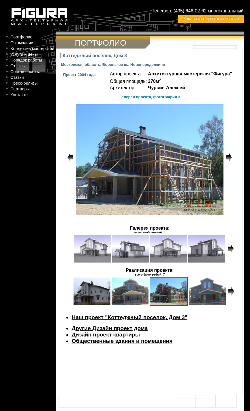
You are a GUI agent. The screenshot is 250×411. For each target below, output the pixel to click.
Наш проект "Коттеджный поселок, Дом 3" (129, 317)
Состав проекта (25, 71)
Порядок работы (26, 60)
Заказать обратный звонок (211, 18)
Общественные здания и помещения (122, 341)
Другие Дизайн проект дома (110, 328)
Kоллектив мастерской (32, 48)
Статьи (17, 77)
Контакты (19, 94)
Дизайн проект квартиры (106, 335)
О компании (21, 42)
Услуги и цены (24, 54)
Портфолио (21, 37)
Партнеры (20, 89)
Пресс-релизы (23, 83)
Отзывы (18, 66)
